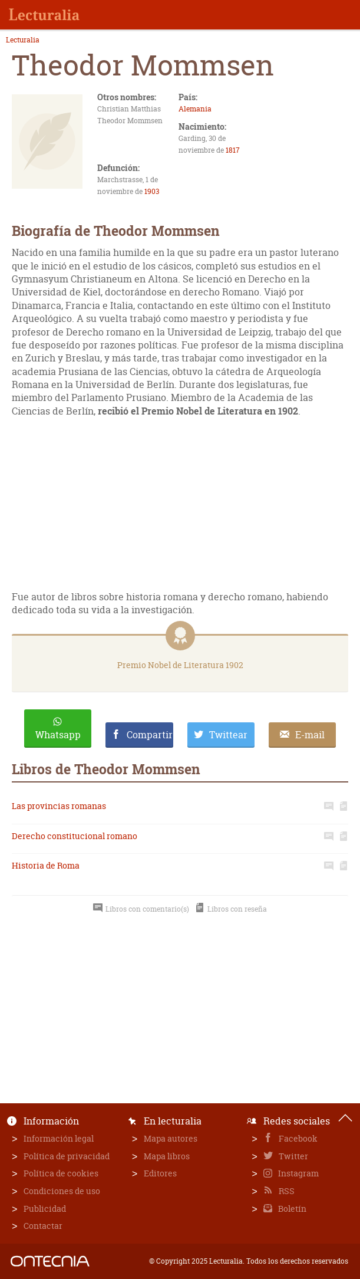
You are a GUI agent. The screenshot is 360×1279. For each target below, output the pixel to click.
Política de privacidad (67, 1156)
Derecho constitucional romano (74, 835)
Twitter (292, 1156)
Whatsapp (58, 734)
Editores (160, 1173)
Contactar (43, 1225)
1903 (151, 191)
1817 (233, 150)
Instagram (297, 1173)
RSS (286, 1190)
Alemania (195, 109)
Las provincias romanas (59, 805)
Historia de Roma (46, 865)
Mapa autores (170, 1138)
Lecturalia (22, 40)
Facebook (297, 1138)
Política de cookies (61, 1173)
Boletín (291, 1208)
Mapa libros (167, 1156)
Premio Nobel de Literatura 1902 (180, 664)
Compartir (150, 734)
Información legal (59, 1138)
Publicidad (45, 1208)
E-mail (310, 734)
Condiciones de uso (62, 1190)
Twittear (228, 734)
